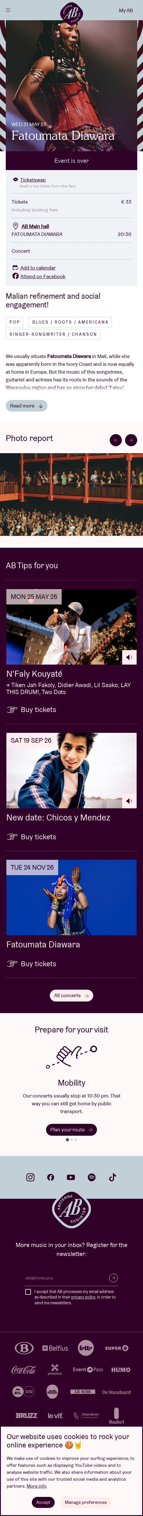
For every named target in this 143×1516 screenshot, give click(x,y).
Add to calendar (34, 267)
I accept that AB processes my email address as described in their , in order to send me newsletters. (75, 1297)
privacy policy (83, 1297)
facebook (50, 1177)
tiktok (113, 1177)
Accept (43, 1502)
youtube (71, 1177)
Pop (15, 322)
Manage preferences (86, 1502)
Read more (26, 405)
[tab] (67, 1139)
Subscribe (113, 1278)
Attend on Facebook (38, 276)
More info (37, 1486)
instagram (30, 1177)
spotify (92, 1177)
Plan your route (71, 1129)
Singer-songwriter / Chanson (53, 334)
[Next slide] (131, 440)
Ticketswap (29, 179)
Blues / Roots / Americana (70, 322)
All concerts (71, 995)
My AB (126, 10)
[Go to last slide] (116, 440)
